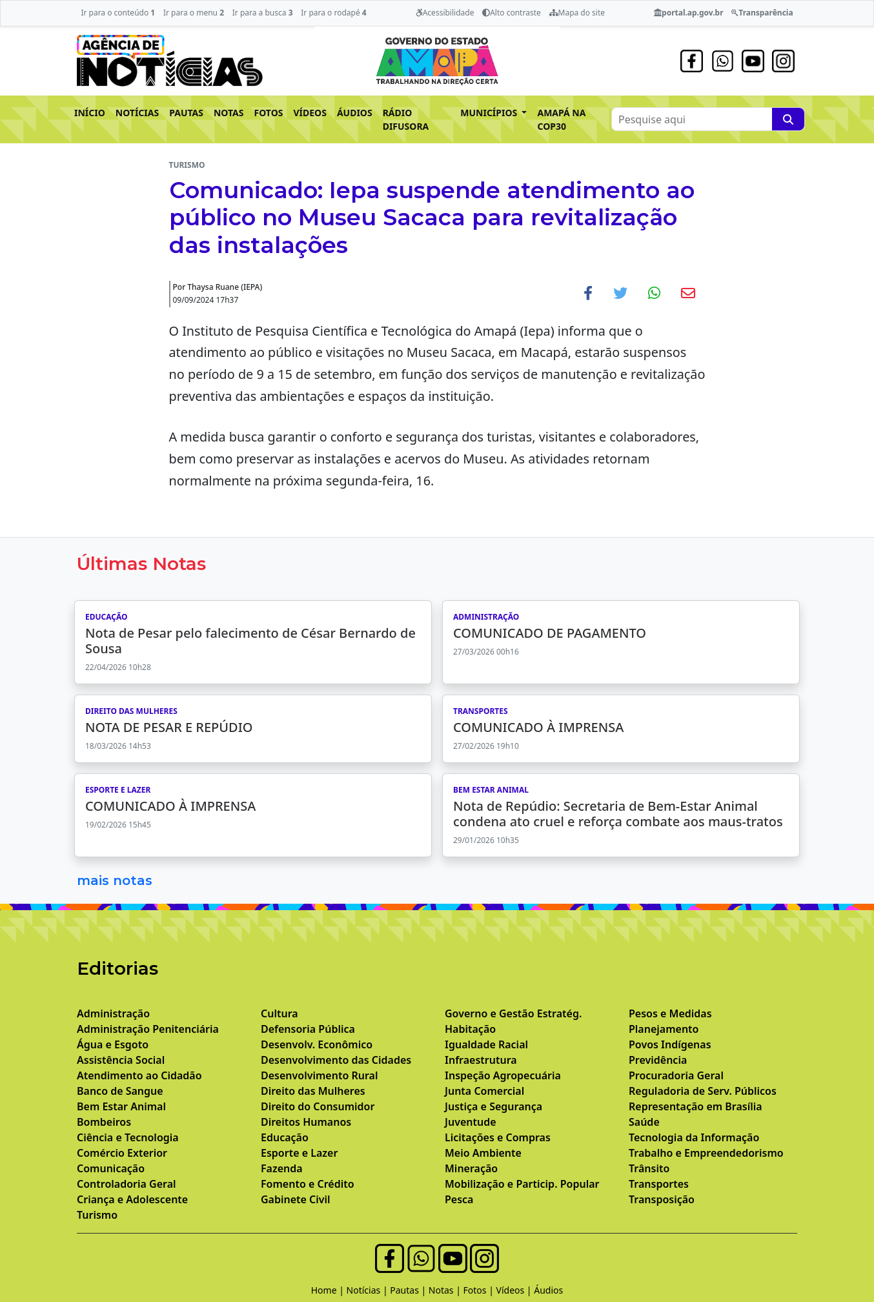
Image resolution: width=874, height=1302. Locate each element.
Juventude (470, 1122)
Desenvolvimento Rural (319, 1075)
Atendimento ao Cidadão (139, 1075)
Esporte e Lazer (299, 1153)
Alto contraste (511, 12)
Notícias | (369, 1290)
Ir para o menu (193, 12)
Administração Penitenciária (148, 1029)
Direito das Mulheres (313, 1091)
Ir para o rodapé (333, 12)
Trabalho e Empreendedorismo (706, 1153)
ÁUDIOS (354, 113)
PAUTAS (186, 113)
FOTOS (268, 113)
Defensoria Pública (308, 1029)
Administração (113, 1013)
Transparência (762, 12)
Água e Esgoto (112, 1044)
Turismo (97, 1215)
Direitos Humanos (306, 1122)
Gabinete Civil (295, 1199)
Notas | (446, 1290)
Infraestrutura (481, 1060)
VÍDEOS (309, 113)
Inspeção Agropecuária (503, 1075)
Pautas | (409, 1290)
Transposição (662, 1199)
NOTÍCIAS (137, 113)
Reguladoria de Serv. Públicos (703, 1091)
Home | (329, 1290)
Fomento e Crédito (307, 1184)
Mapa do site (577, 12)
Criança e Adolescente (132, 1199)
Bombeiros (104, 1122)
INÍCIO (89, 113)
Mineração (471, 1168)
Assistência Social (121, 1060)
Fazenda (282, 1168)
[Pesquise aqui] (788, 119)
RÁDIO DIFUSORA (406, 119)
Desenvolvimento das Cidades (336, 1060)
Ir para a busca (262, 12)
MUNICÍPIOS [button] (490, 113)
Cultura (279, 1013)
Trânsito (649, 1168)
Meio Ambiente (483, 1153)
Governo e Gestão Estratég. (513, 1013)
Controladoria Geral (126, 1184)
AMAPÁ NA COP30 (561, 119)
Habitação (470, 1029)
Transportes (659, 1184)
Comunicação (111, 1168)
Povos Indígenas (670, 1044)
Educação (285, 1137)
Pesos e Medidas (670, 1013)
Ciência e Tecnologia (128, 1137)
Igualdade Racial (486, 1044)
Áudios (548, 1290)
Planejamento (663, 1029)
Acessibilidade (445, 12)
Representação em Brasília (695, 1106)
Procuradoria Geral (676, 1075)
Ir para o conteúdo (118, 12)
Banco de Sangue (120, 1091)
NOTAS (229, 113)
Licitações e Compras (498, 1137)
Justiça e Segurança (493, 1106)
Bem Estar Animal (121, 1106)
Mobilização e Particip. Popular (522, 1184)
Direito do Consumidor (317, 1106)
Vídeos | (515, 1290)
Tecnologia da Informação (694, 1137)
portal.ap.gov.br (688, 12)
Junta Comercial (484, 1091)
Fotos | (479, 1290)
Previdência (658, 1060)
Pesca (459, 1199)
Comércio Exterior (122, 1153)
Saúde (644, 1122)
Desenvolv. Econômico (316, 1044)
